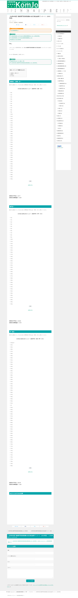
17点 (12, 129)
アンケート (11, 22)
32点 (12, 161)
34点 (12, 366)
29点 (12, 155)
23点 (12, 142)
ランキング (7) (59, 51)
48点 (12, 396)
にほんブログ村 (60, 147)
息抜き (63, 10)
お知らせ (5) (59, 41)
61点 (12, 424)
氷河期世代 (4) (59, 118)
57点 (12, 416)
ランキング (11, 10)
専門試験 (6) (60, 123)
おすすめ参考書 (45, 10)
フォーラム (67, 10)
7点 (11, 107)
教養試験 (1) (60, 125)
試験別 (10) (60, 38)
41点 (12, 381)
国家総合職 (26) (61, 90)
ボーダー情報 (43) (60, 48)
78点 (12, 461)
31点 (12, 159)
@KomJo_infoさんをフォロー (62, 25)
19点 (12, 133)
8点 (11, 109)
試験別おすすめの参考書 (16, 39)
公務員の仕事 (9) (60, 56)
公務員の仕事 (56, 10)
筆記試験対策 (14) (60, 120)
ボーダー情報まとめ (28, 10)
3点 (11, 99)
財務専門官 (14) (62, 88)
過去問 (15, 10)
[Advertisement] (30, 508)
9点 (11, 237)
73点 (12, 450)
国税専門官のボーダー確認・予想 (17, 61)
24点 (12, 144)
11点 (12, 116)
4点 (11, 101)
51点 (12, 403)
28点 (12, 278)
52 (11, 405)
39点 (12, 176)
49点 (12, 398)
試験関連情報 (21, 22)
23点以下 (12, 342)
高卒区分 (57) (59, 140)
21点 (12, 137)
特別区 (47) (60, 110)
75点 (12, 454)
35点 (12, 168)
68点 (12, 439)
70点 (12, 444)
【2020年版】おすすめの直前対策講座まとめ (21, 37)
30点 (12, 157)
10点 (12, 114)
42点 (12, 383)
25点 (12, 146)
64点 (12, 431)
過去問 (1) (59, 135)
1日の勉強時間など (15, 30)
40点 (12, 178)
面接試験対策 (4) (60, 138)
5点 (11, 103)
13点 (12, 120)
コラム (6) (59, 46)
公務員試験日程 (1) (60, 63)
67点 (12, 437)
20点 (12, 135)
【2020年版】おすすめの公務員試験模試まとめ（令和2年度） (25, 36)
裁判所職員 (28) (61, 93)
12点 (12, 118)
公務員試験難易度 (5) (61, 68)
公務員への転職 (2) (61, 58)
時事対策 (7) (60, 73)
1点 (11, 94)
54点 (12, 409)
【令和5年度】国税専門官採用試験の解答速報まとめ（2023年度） (24, 62)
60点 (12, 422)
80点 (12, 465)
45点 (12, 390)
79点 (12, 463)
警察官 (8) (60, 113)
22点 (12, 140)
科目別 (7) (60, 36)
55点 (12, 411)
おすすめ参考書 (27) (60, 33)
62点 (12, 426)
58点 (12, 418)
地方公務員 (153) (60, 98)
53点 (12, 407)
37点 (12, 172)
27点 (12, 150)
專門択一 (12, 74)
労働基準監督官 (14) (62, 83)
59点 (12, 420)
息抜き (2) (59, 115)
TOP (17, 591)
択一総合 (12, 75)
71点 (12, 446)
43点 (12, 385)
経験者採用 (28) (60, 130)
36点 (12, 170)
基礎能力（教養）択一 (15, 73)
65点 (12, 433)
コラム (60, 10)
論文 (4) (59, 128)
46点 (12, 392)
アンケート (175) (60, 43)
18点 (12, 131)
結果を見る (30, 185)
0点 (11, 92)
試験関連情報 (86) (60, 133)
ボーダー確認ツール (21, 10)
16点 (12, 127)
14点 (12, 122)
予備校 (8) (59, 53)
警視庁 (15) (61, 105)
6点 (11, 105)
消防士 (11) (60, 108)
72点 (12, 448)
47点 (12, 394)
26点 (12, 148)
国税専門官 (15, 22)
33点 (12, 163)
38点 (12, 174)
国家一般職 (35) (61, 78)
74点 (12, 452)
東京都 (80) (60, 100)
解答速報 (34, 11)
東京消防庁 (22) (62, 103)
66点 (12, 435)
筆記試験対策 (50, 10)
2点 (11, 96)
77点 (12, 459)
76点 (12, 457)
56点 (12, 413)
